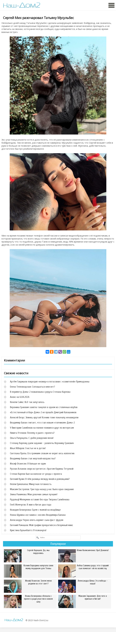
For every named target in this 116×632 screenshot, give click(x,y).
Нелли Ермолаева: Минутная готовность (31, 484)
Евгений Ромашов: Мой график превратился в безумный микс (41, 525)
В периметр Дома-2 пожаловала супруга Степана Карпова (40, 391)
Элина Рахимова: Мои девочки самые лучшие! (33, 494)
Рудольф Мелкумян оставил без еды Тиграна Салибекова (39, 499)
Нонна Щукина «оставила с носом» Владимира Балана (38, 514)
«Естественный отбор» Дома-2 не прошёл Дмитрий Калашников (43, 412)
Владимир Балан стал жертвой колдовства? (33, 458)
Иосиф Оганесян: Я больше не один (28, 463)
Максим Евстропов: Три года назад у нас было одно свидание (42, 489)
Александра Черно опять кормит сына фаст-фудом (36, 520)
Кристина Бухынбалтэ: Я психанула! (28, 530)
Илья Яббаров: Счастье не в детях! (28, 448)
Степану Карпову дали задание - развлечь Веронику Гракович (42, 443)
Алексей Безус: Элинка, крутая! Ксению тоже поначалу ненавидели (44, 417)
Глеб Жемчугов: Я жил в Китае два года (30, 504)
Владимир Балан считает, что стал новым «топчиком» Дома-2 (42, 422)
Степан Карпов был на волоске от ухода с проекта (36, 473)
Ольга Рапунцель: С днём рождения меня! (31, 438)
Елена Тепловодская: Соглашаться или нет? (32, 386)
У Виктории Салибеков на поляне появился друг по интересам (42, 427)
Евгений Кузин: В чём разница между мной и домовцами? (40, 479)
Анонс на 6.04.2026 (19, 397)
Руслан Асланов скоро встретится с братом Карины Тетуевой (41, 468)
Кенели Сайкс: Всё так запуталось (27, 402)
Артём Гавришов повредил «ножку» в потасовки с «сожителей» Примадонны (49, 381)
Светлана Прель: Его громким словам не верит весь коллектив (42, 453)
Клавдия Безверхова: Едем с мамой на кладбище (35, 509)
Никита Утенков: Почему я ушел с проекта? (32, 432)
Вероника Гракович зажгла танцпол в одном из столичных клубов (43, 407)
